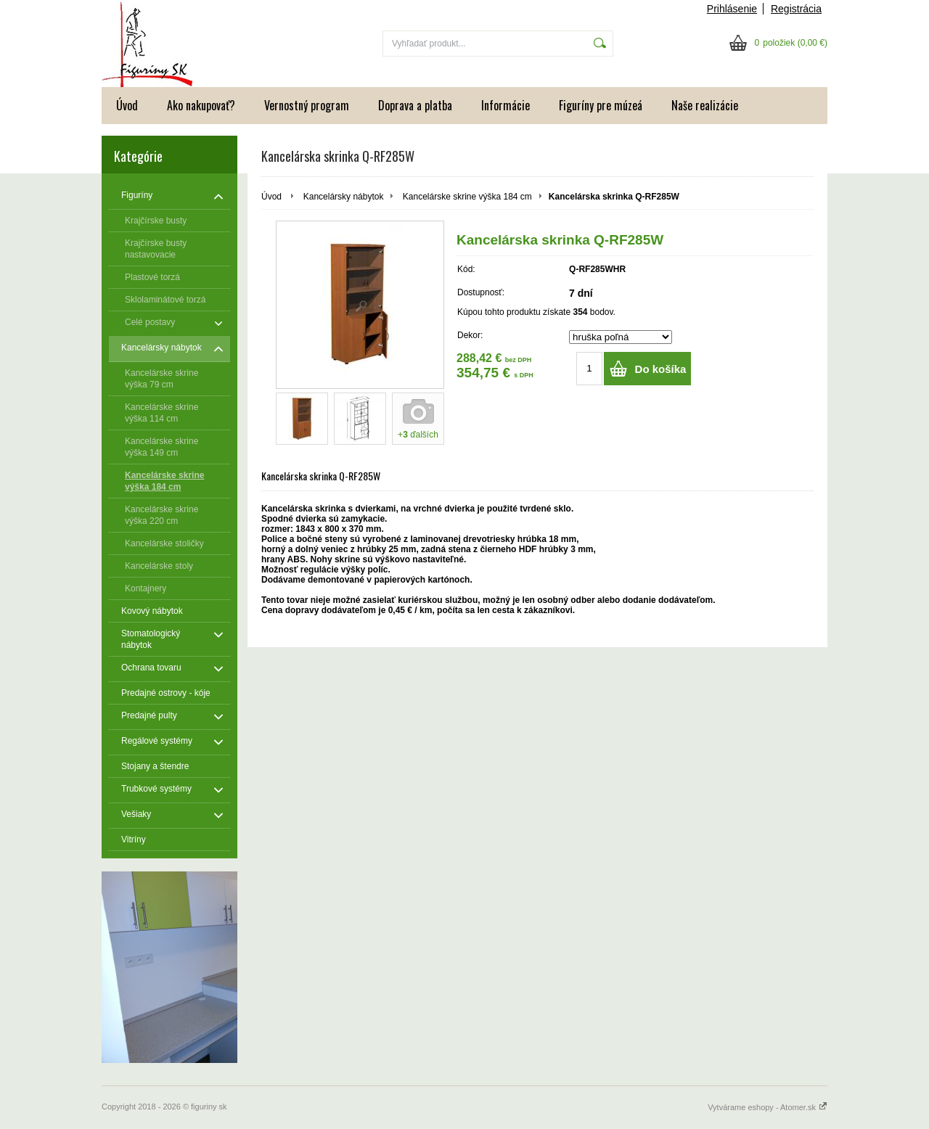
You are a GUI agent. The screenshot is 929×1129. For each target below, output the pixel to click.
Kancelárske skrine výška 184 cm (467, 197)
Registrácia (796, 9)
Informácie (505, 105)
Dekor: (470, 335)
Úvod (127, 105)
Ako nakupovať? (201, 105)
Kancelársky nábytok (343, 197)
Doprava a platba (415, 105)
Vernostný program (306, 105)
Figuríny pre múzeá (600, 105)
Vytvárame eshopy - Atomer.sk (767, 1107)
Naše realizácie (704, 105)
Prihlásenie (732, 9)
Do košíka (661, 369)
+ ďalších (418, 435)
